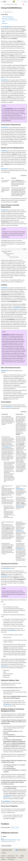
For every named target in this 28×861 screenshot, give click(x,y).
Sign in (25, 1)
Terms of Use (20, 857)
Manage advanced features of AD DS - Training (10, 839)
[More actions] (26, 4)
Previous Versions (11, 855)
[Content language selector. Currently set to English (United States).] (7, 850)
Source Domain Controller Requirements (9, 19)
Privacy (2, 857)
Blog (17, 855)
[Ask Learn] (23, 4)
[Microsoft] (14, 1)
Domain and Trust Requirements (8, 18)
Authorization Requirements (7, 16)
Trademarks (3, 859)
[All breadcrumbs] (2, 4)
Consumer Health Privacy (11, 857)
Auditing (3, 21)
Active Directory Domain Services (10, 4)
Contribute (22, 855)
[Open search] (22, 2)
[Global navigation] (1, 2)
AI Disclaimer (3, 855)
